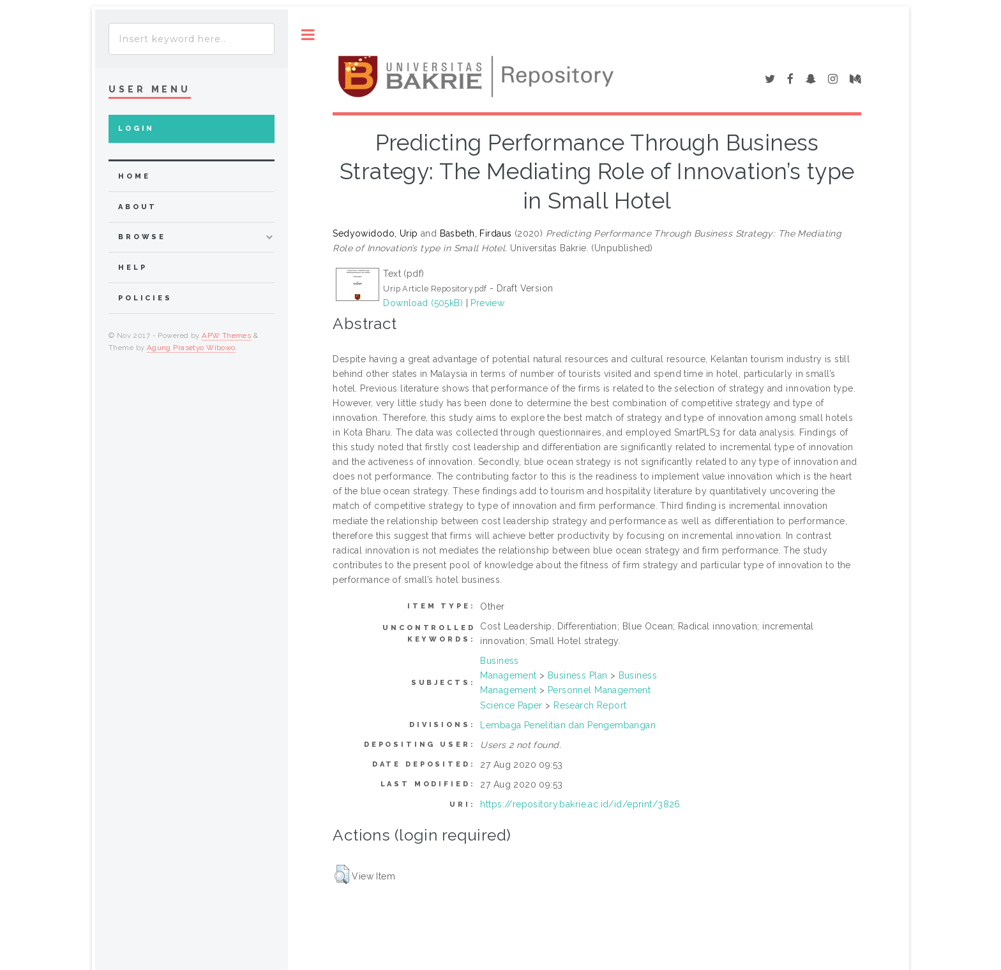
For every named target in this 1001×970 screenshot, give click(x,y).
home (134, 176)
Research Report (589, 705)
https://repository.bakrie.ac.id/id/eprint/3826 (580, 804)
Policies (145, 298)
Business (499, 661)
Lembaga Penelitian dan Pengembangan (568, 725)
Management (508, 675)
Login (136, 128)
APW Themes (226, 335)
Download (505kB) (423, 303)
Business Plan (577, 675)
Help (132, 267)
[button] (342, 874)
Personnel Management (599, 690)
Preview (487, 303)
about (137, 207)
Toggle (308, 35)
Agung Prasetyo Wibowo (191, 347)
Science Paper (511, 705)
